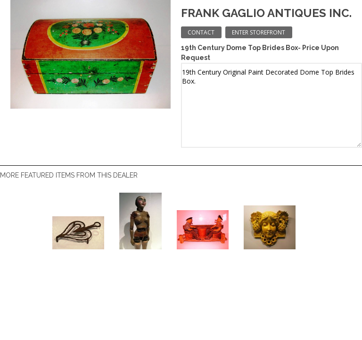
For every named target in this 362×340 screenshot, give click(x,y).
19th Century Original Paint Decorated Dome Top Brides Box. (271, 105)
